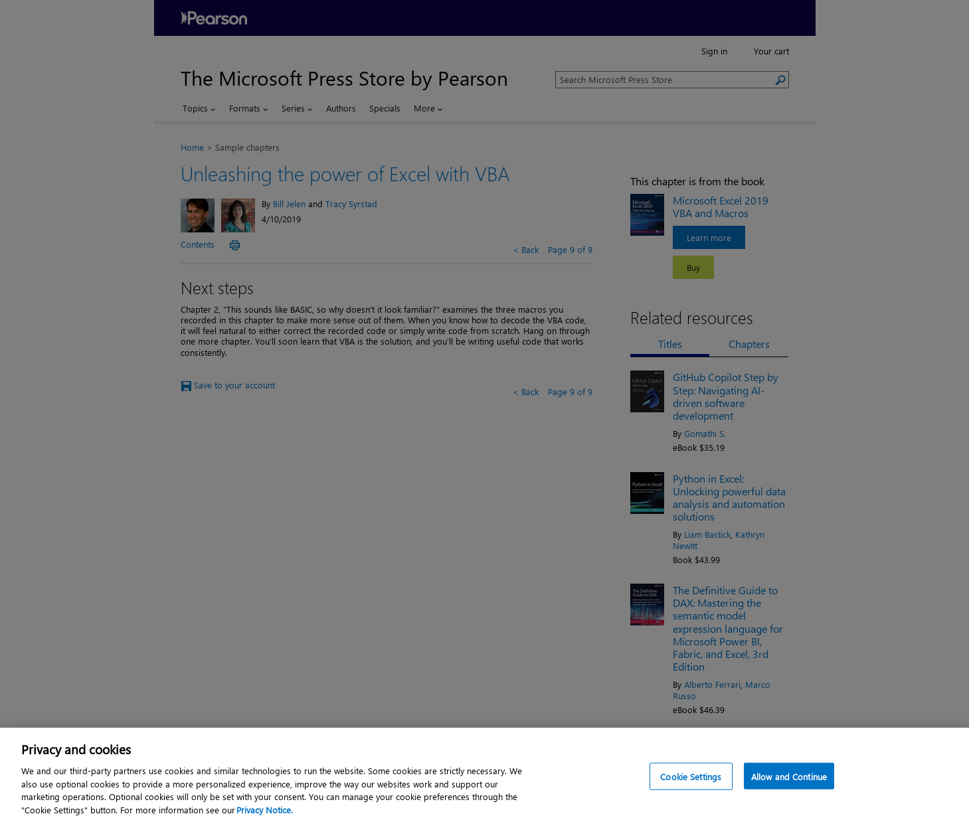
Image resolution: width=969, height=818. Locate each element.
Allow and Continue (789, 781)
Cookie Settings (690, 781)
